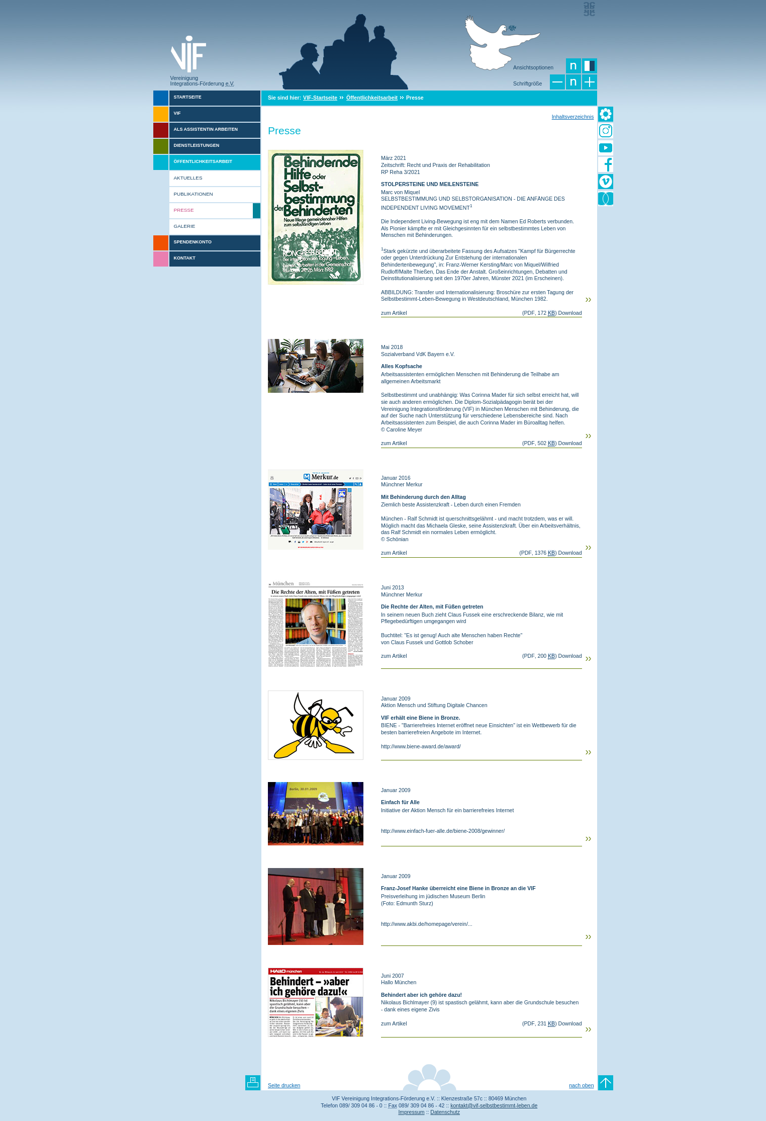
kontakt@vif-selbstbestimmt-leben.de (493, 1105)
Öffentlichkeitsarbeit (372, 98)
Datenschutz (445, 1112)
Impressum (411, 1112)
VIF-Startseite (320, 98)
